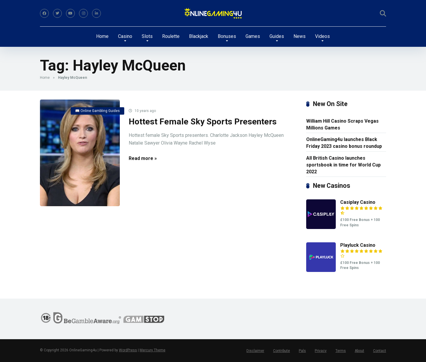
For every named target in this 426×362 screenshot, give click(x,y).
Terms (340, 351)
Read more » (143, 158)
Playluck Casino (357, 245)
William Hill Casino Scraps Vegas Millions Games (342, 124)
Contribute (281, 351)
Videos (322, 36)
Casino (125, 36)
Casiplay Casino (357, 202)
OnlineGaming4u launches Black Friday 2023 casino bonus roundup (344, 143)
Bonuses (227, 36)
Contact (379, 351)
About (359, 351)
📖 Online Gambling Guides (97, 111)
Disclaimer (255, 351)
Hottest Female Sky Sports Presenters (203, 121)
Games (253, 36)
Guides (277, 36)
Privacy (321, 351)
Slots (147, 36)
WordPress (128, 350)
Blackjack (198, 36)
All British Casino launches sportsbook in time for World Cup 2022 (343, 164)
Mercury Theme (152, 350)
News (299, 36)
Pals (302, 351)
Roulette (171, 36)
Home (102, 36)
